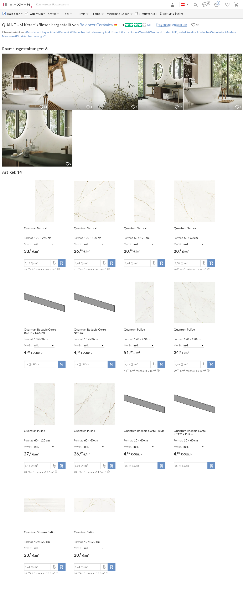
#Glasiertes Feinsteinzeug (86, 32)
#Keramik (63, 32)
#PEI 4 (19, 36)
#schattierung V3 (35, 36)
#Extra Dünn (128, 32)
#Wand (142, 32)
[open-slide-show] (45, 201)
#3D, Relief (178, 32)
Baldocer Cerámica (96, 24)
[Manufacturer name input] (13, 13)
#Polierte (202, 32)
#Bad (53, 32)
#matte (191, 32)
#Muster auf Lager (37, 32)
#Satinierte (216, 32)
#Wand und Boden (159, 32)
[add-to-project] (62, 263)
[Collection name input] (36, 13)
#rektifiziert (112, 32)
